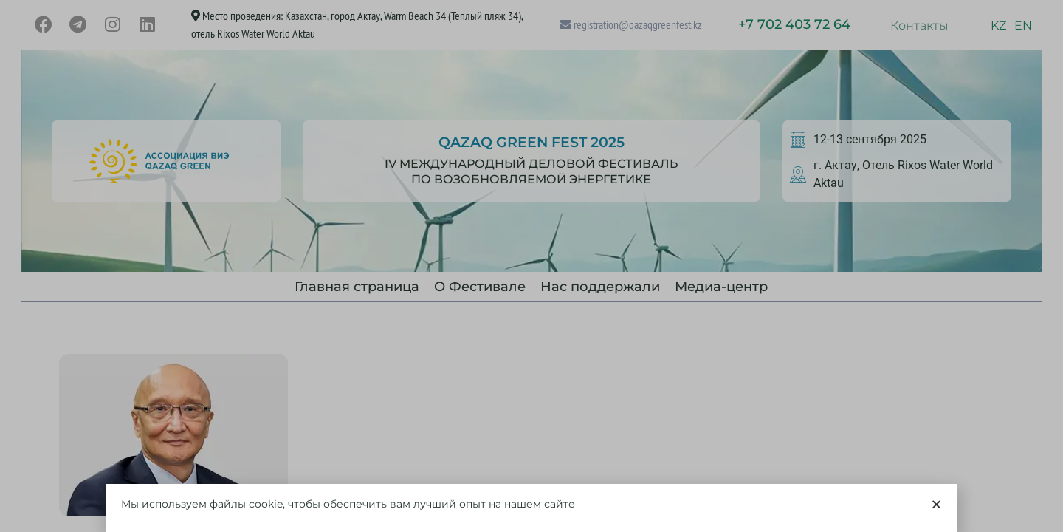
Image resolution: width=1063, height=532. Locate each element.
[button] (936, 508)
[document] (531, 266)
